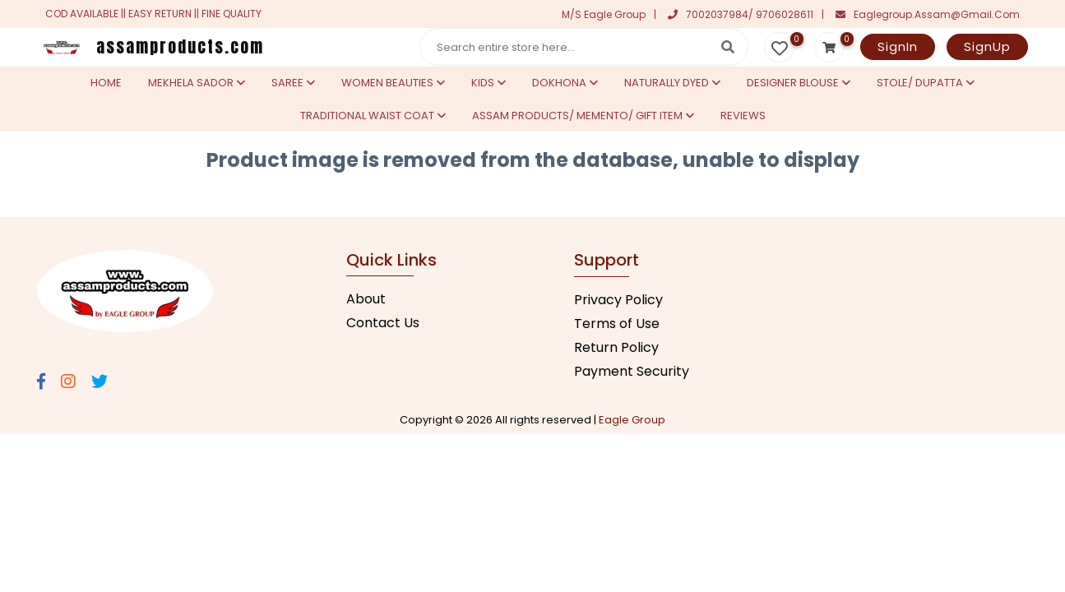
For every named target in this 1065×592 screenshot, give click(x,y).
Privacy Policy (618, 299)
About (366, 298)
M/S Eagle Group (604, 14)
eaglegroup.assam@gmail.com (928, 14)
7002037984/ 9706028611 (740, 14)
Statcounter (39, 198)
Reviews (743, 115)
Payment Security (631, 371)
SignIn (897, 46)
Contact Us (382, 322)
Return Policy (616, 347)
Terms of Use (617, 323)
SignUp (987, 46)
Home (106, 82)
